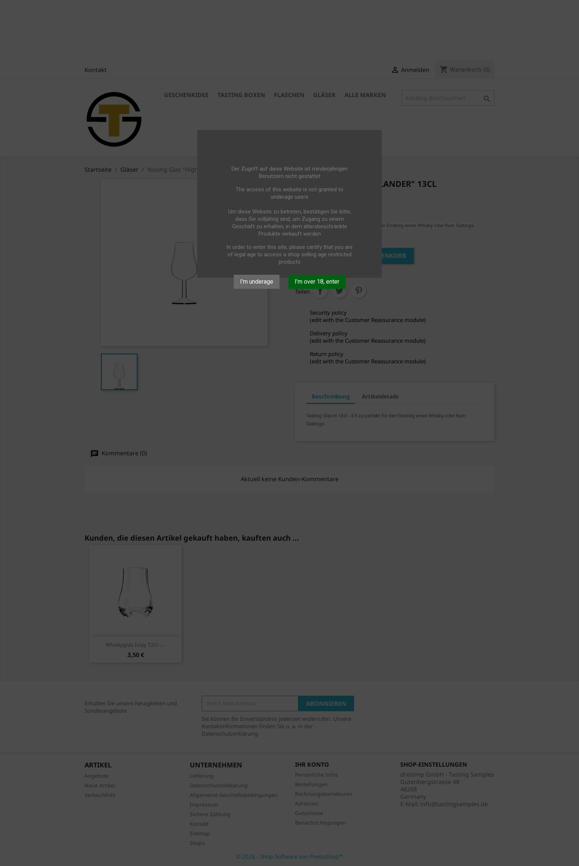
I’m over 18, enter (317, 281)
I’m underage (256, 281)
